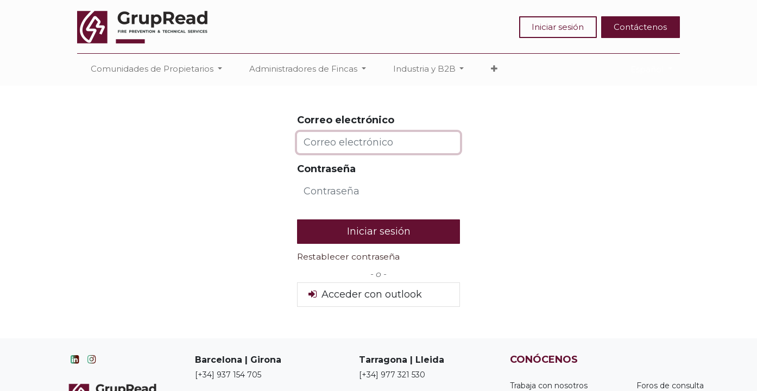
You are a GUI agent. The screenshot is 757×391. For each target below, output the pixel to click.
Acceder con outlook (364, 294)
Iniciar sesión (558, 27)
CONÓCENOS (544, 359)
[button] (494, 69)
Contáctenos (640, 27)
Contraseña (326, 169)
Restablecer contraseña (348, 256)
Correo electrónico (345, 120)
